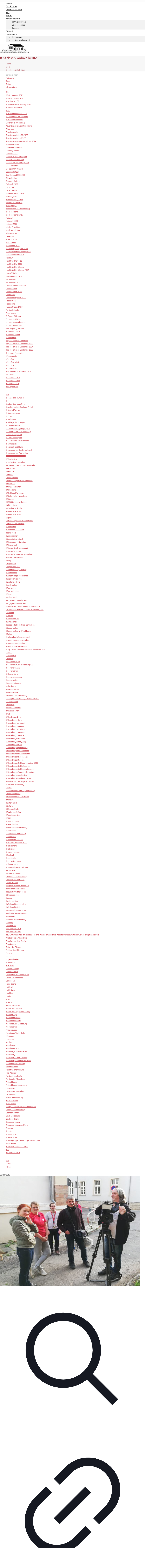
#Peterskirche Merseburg (16, 827)
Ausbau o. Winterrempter (16, 156)
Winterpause (11, 368)
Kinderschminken (13, 1018)
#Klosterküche (12, 674)
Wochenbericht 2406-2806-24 (18, 371)
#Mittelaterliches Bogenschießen (20, 781)
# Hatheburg (11, 419)
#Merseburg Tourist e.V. (16, 735)
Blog (8, 67)
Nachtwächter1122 (14, 261)
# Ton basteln (11, 459)
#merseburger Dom (14, 744)
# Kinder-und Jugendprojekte (18, 428)
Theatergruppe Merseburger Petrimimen (23, 1140)
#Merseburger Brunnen (15, 738)
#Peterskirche (12, 824)
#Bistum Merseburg (14, 557)
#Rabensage (11, 849)
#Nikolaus (10, 800)
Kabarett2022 (11, 224)
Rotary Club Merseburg (15, 1110)
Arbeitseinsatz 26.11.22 (16, 138)
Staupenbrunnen (13, 334)
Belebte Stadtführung (15, 160)
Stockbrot (10, 1128)
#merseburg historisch (15, 729)
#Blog (8, 560)
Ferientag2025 (12, 190)
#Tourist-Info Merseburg (16, 892)
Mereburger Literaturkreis (16, 1051)
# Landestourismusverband (17, 441)
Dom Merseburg (12, 968)
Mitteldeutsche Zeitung (15, 1064)
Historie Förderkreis (14, 203)
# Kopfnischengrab (14, 438)
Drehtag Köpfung (13, 181)
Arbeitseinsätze (12, 144)
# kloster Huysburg (14, 435)
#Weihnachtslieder (14, 907)
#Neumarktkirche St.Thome (17, 797)
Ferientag (10, 187)
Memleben (10, 1045)
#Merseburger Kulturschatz (17, 751)
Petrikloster (10, 1088)
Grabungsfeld (11, 196)
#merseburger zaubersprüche (18, 778)
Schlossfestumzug (13, 325)
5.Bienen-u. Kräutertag (15, 123)
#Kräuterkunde (12, 692)
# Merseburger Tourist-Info (17, 453)
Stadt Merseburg (13, 1116)
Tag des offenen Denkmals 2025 (19, 350)
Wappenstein (11, 356)
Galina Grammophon (14, 978)
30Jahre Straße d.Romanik (17, 117)
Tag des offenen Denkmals (17, 341)
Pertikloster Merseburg (15, 1079)
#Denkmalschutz (13, 582)
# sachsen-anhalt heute (16, 70)
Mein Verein (11, 242)
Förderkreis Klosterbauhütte (17, 975)
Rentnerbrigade (12, 310)
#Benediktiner (12, 536)
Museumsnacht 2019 (15, 255)
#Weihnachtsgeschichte (16, 904)
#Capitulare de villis (14, 579)
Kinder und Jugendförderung (18, 1011)
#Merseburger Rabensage (17, 757)
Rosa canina (11, 313)
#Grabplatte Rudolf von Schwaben (20, 625)
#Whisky (9, 922)
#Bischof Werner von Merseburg (19, 554)
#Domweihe (11, 588)
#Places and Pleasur (14, 840)
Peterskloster (11, 1082)
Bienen (9, 953)
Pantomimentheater (14, 1076)
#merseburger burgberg (16, 741)
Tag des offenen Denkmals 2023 (19, 344)
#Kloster (9, 659)
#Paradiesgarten (13, 815)
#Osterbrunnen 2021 (14, 95)
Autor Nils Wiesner (13, 947)
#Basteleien (11, 527)
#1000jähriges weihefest (16, 502)
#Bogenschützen (13, 566)
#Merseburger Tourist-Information (20, 772)
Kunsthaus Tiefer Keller (15, 1033)
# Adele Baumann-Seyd (15, 404)
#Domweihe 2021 (13, 591)
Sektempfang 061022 (15, 328)
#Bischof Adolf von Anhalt (17, 548)
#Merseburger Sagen (15, 760)
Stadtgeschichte (13, 1119)
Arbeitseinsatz (12, 132)
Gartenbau (10, 981)
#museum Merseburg (15, 784)
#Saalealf (10, 855)
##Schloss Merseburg (15, 493)
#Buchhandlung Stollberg (16, 570)
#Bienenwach (11, 545)
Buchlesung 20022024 (15, 175)
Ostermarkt (10, 295)
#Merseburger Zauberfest (16, 775)
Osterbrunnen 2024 (14, 291)
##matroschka (12, 477)
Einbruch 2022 (12, 184)
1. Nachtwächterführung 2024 (18, 104)
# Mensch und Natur (14, 447)
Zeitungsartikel (12, 387)
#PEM (8, 818)
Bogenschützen (12, 172)
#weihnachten (12, 901)
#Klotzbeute (11, 686)
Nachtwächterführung (15, 267)
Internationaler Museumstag (18, 209)
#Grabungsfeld (12, 628)
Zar (7, 1150)
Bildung (9, 956)
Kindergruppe (11, 1014)
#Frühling (10, 613)
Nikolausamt (11, 279)
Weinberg (10, 365)
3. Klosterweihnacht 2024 (16, 114)
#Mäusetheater (12, 711)
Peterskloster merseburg (16, 1085)
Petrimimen (11, 301)
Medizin (9, 1042)
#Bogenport (11, 563)
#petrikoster (11, 830)
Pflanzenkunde (12, 1100)
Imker (8, 999)
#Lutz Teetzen (12, 702)
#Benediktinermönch (14, 539)
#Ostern (9, 806)
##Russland (11, 490)
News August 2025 (14, 276)
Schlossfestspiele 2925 (15, 322)
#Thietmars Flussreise (15, 889)
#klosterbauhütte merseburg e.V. (19, 665)
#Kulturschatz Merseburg (16, 695)
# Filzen (9, 416)
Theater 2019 (11, 1137)
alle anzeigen (11, 87)
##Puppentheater (13, 487)
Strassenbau (11, 338)
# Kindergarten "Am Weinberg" (18, 431)
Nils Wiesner (11, 1073)
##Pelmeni (10, 484)
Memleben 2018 (13, 245)
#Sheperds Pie (12, 864)
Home (8, 64)
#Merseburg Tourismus (16, 732)
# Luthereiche (11, 444)
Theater (9, 1131)
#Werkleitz (10, 916)
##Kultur (9, 474)
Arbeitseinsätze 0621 (15, 147)
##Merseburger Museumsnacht (19, 481)
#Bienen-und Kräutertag (16, 542)
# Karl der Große (13, 425)
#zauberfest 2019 (13, 929)
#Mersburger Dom (13, 717)
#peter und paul (12, 821)
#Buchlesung (11, 573)
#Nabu (9, 787)
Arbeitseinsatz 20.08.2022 (17, 135)
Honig (8, 996)
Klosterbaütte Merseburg (16, 1024)
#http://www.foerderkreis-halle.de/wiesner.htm (25, 649)
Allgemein (10, 129)
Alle (7, 92)
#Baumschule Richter (15, 530)
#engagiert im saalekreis (16, 600)
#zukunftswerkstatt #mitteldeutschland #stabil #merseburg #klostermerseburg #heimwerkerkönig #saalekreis (52, 935)
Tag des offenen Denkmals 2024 (19, 347)
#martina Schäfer (13, 708)
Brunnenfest (11, 962)
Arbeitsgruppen (12, 150)
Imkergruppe (11, 206)
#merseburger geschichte (16, 748)
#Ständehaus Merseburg (16, 876)
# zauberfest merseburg (16, 462)
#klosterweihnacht (13, 683)
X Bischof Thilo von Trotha (17, 1146)
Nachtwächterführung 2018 (17, 270)
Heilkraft (9, 987)
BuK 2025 (10, 965)
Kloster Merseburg (13, 1021)
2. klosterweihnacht (14, 107)
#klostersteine (12, 680)
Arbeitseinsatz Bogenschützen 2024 (21, 141)
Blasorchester (12, 166)
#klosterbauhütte (13, 662)
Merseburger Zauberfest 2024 (18, 1061)
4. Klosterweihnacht (14, 120)
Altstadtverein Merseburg (16, 938)
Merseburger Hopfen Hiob (17, 249)
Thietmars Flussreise (15, 353)
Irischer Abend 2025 (14, 215)
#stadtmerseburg (13, 873)
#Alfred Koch (11, 505)
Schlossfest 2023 (13, 319)
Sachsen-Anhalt (12, 1113)
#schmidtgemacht (13, 861)
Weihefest (10, 359)
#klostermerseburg (14, 677)
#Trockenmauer (12, 895)
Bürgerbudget (11, 178)
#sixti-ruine (10, 870)
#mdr (8, 714)
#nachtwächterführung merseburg (20, 790)
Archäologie (11, 944)
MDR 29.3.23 (11, 239)
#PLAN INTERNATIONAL (16, 843)
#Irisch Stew (11, 655)
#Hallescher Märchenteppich (18, 637)
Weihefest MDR (12, 362)
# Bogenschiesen (13, 413)
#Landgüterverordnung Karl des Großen (22, 698)
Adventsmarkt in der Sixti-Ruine (19, 126)
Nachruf (9, 258)
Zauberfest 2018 (13, 377)
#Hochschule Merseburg (16, 646)
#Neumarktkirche (13, 794)
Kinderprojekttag (13, 230)
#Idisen (9, 652)
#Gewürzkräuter (12, 619)
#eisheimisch (11, 597)
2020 (8, 110)
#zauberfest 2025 (13, 932)
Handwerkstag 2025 (14, 199)
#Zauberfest (11, 926)
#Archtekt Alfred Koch (15, 524)
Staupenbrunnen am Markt (17, 1125)
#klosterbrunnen (13, 668)
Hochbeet (10, 993)
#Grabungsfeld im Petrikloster (18, 631)
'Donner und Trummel (15, 398)
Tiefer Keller (11, 1143)
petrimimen (10, 1094)
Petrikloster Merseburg (15, 1091)
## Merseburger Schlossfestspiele (20, 465)
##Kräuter (10, 471)
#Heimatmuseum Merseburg (18, 640)
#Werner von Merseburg (16, 919)
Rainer (8, 1167)
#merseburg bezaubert (15, 723)
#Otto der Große (12, 809)
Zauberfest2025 (12, 384)
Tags (8, 81)
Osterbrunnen (11, 288)
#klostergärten (12, 671)
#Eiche (9, 594)
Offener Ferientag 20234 (16, 285)
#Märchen (10, 705)
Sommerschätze (13, 331)
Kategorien (10, 78)
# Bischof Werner (13, 410)
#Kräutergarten (12, 689)
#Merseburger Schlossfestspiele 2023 (22, 763)
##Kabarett (10, 468)
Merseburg (10, 1054)
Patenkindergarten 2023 (16, 298)
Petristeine (10, 304)
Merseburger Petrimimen (16, 1057)
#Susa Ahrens (12, 883)
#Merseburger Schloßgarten (17, 766)
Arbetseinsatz (12, 153)
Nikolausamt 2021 (13, 282)
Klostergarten (11, 233)
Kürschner (10, 1036)
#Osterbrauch (11, 803)
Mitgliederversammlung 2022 (18, 252)
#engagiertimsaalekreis (16, 603)
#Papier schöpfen (13, 812)
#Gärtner (9, 616)
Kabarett (9, 218)
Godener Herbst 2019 (15, 193)
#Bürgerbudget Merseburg (17, 576)
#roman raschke (13, 852)
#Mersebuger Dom (14, 720)
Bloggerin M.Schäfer (14, 169)
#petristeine (11, 837)
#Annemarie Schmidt (15, 511)
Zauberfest (10, 374)
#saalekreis (11, 858)
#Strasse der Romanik (15, 879)
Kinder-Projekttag (13, 227)
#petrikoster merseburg (16, 833)
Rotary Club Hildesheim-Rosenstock (21, 1107)
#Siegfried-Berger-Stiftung (17, 867)
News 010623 (12, 273)
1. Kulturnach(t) (12, 101)
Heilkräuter (10, 990)
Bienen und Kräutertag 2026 (17, 163)
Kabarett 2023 (12, 221)
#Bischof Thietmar (13, 551)
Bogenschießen (12, 959)
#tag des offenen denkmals (17, 886)
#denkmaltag (11, 585)
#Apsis (9, 517)
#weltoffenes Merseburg (16, 913)
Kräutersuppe (11, 1030)
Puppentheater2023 (14, 307)
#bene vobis (11, 533)
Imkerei (9, 1002)
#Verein (9, 898)
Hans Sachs (11, 984)
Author (9, 84)
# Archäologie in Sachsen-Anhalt (19, 407)
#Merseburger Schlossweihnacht (20, 769)
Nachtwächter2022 (14, 264)
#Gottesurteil (11, 622)
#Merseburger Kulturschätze (18, 754)
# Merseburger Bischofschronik (19, 450)
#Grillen (9, 634)
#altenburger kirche (14, 508)
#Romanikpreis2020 (14, 98)
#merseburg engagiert (15, 726)
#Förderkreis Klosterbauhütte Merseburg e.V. (25, 609)
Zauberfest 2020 (13, 380)
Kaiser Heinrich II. (13, 1005)
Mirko (8, 1164)
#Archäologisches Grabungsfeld (19, 520)
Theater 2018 (11, 1134)
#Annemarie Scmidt (14, 514)
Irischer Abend (12, 212)
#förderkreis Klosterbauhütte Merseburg (23, 606)
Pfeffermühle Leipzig (14, 1097)
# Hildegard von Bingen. (16, 422)
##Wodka (10, 499)
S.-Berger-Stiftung (13, 316)
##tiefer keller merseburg (16, 496)
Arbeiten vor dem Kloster (16, 941)
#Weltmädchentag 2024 (16, 910)
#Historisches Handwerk (16, 643)
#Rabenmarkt (11, 846)
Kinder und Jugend (14, 1008)
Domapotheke (12, 972)
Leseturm (10, 236)
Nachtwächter (12, 1067)
